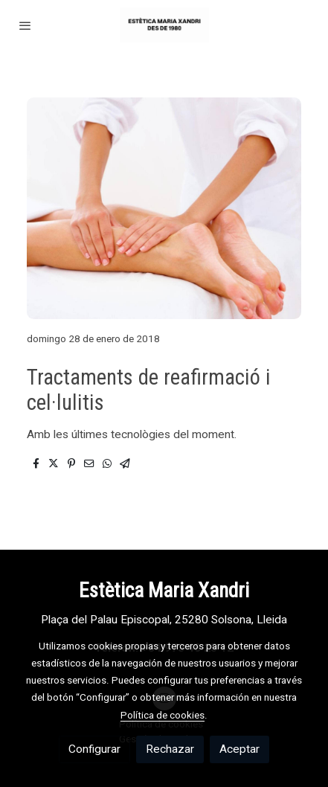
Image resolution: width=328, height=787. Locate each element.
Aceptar (239, 749)
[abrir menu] (25, 25)
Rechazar (170, 749)
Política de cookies (162, 715)
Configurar (94, 749)
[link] (164, 24)
